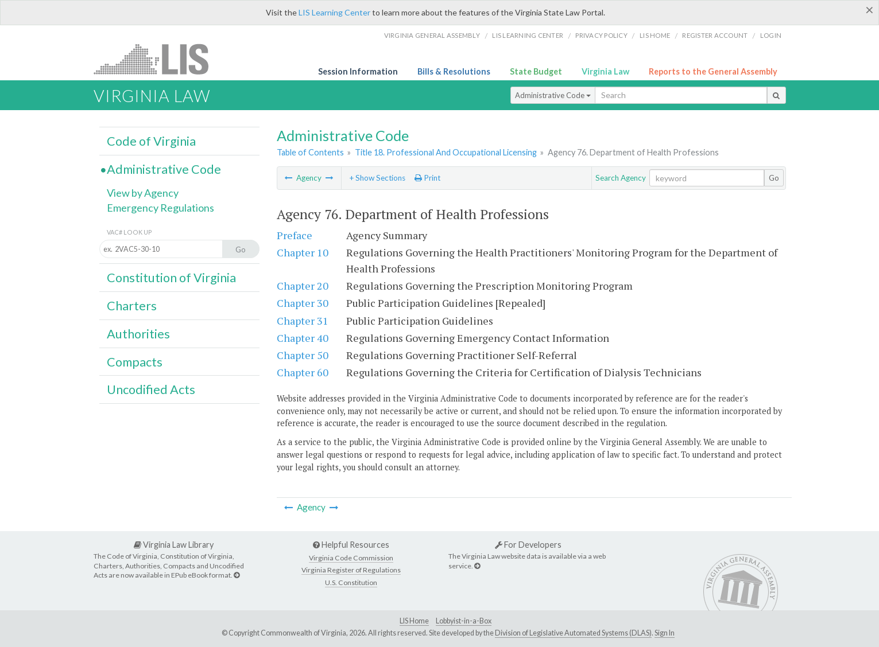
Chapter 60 (302, 372)
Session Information (358, 71)
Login (770, 35)
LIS (158, 59)
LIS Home (414, 621)
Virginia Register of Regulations (351, 570)
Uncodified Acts (151, 389)
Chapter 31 (302, 321)
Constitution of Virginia (171, 277)
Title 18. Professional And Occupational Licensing (446, 152)
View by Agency (143, 192)
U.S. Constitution (351, 582)
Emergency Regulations (160, 207)
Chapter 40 (302, 338)
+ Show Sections (377, 177)
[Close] (869, 9)
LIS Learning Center (334, 12)
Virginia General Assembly (432, 35)
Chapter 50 (302, 355)
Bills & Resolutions (453, 71)
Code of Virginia (151, 141)
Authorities (138, 333)
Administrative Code (553, 95)
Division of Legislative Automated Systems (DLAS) (573, 633)
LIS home (655, 35)
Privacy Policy (601, 35)
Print (427, 177)
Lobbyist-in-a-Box (463, 621)
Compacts (134, 361)
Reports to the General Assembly (713, 71)
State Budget (536, 71)
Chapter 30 (302, 303)
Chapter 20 (302, 286)
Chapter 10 (302, 252)
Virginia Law (605, 71)
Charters (132, 305)
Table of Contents (310, 152)
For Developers (528, 544)
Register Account (715, 35)
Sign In (665, 633)
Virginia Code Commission (351, 558)
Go (774, 177)
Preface (294, 235)
